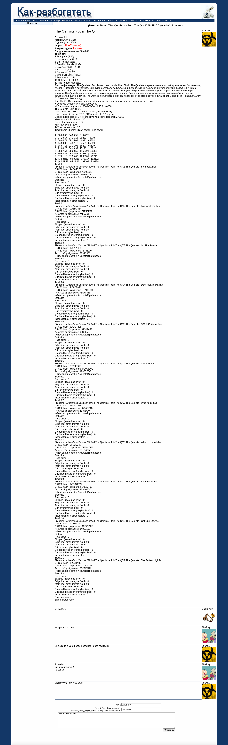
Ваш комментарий (116, 720)
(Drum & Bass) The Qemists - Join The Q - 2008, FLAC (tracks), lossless (135, 20)
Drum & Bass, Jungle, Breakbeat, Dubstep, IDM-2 (64, 20)
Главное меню (22, 20)
